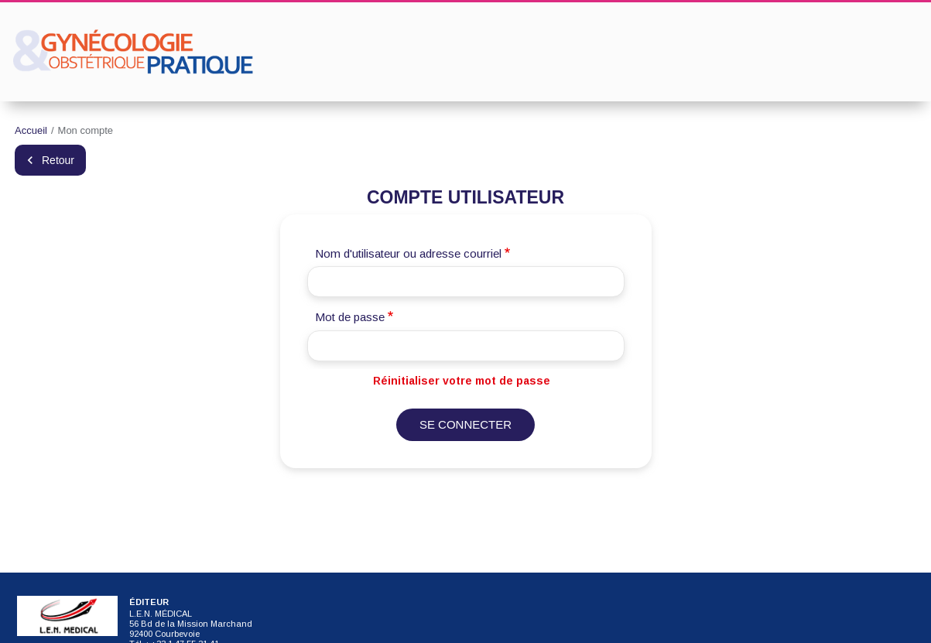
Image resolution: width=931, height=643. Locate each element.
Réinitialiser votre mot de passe (461, 381)
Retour (58, 160)
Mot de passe (350, 316)
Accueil (31, 130)
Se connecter (465, 424)
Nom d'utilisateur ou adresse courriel (408, 253)
